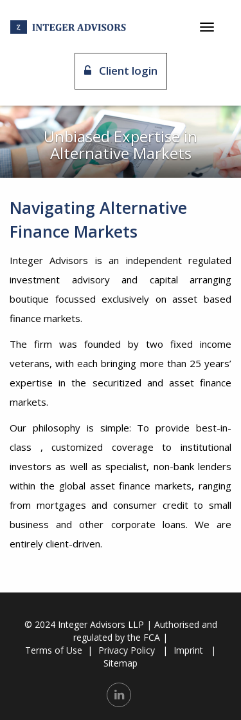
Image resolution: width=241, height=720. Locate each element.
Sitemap (120, 663)
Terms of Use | (59, 650)
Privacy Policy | (133, 650)
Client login (120, 70)
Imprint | (195, 650)
